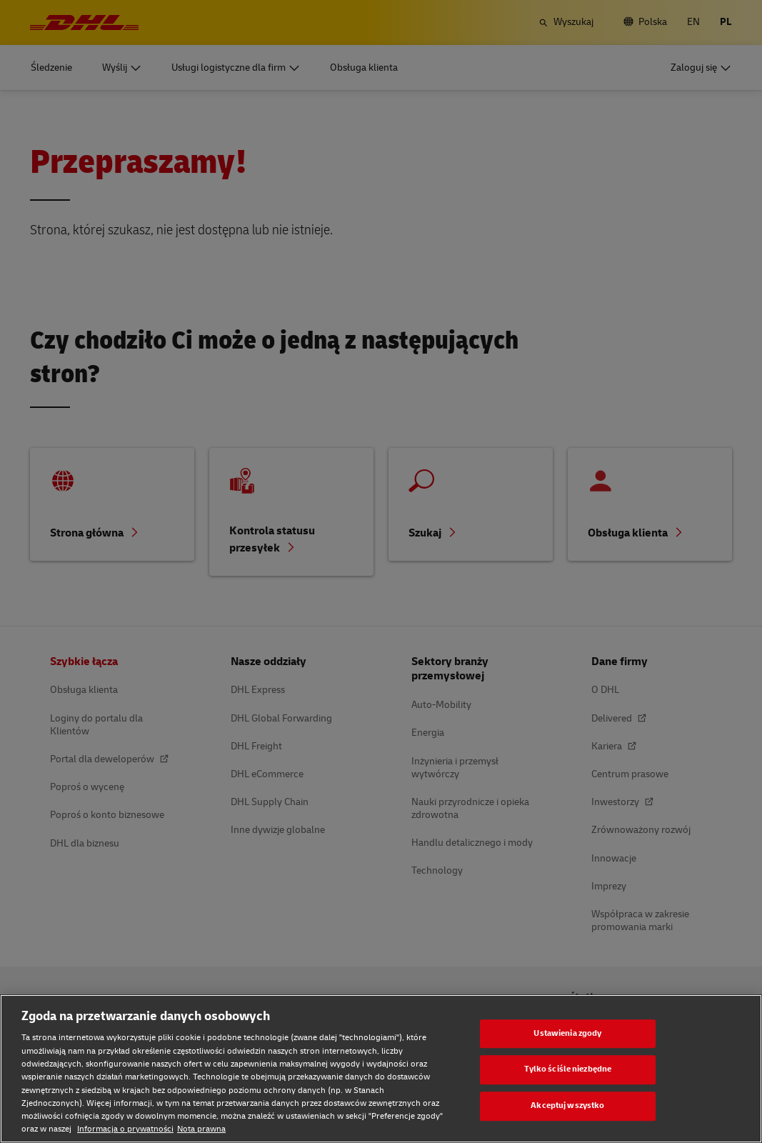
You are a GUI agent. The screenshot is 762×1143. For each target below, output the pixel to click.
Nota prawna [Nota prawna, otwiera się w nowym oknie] (201, 1129)
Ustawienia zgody (567, 1033)
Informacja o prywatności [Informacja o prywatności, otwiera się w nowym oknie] (125, 1129)
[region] (381, 1068)
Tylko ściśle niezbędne (568, 1069)
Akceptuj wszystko (567, 1105)
